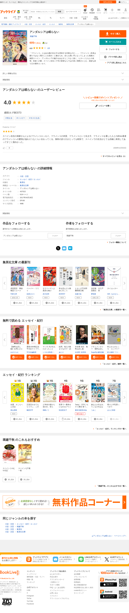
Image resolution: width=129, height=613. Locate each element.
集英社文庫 (24, 185)
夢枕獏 (93, 294)
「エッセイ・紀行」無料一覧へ (114, 364)
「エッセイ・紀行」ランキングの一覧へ (110, 429)
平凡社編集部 (31, 352)
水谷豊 (77, 352)
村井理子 (62, 294)
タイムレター (112, 288)
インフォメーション (57, 590)
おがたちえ (14, 352)
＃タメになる (34, 118)
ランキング (31, 582)
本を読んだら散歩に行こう (65, 289)
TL (51, 18)
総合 (5, 18)
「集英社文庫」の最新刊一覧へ (114, 310)
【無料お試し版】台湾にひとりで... (16, 349)
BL (39, 18)
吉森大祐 (78, 294)
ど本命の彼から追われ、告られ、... (49, 407)
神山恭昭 (13, 410)
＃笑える (8, 118)
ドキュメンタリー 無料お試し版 (97, 349)
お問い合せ (54, 593)
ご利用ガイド (124, 18)
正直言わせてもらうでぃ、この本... (33, 407)
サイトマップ (79, 593)
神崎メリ (46, 410)
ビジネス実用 (84, 18)
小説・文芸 (73, 18)
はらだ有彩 (111, 410)
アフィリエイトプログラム (59, 598)
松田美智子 (85, 352)
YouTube (30, 601)
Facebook (30, 604)
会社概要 (77, 574)
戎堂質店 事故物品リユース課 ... (16, 290)
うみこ (93, 410)
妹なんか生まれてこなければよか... (97, 407)
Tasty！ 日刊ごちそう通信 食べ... (81, 406)
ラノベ (62, 18)
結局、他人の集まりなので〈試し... (65, 349)
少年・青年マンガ (17, 18)
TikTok (29, 598)
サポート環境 (55, 585)
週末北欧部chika (81, 410)
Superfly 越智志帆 (97, 352)
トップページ (31, 574)
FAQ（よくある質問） (58, 588)
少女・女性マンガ (28, 18)
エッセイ (37, 179)
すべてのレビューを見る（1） (114, 156)
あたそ (61, 352)
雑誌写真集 (96, 18)
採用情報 (77, 579)
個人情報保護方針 (80, 585)
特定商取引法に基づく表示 (83, 588)
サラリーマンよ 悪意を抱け (50, 289)
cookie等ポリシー (80, 590)
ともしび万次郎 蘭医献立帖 (82, 289)
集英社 (22, 182)
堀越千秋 (33, 36)
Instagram (30, 596)
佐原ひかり (31, 294)
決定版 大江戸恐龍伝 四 (97, 289)
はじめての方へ (113, 18)
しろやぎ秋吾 (47, 352)
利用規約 (77, 582)
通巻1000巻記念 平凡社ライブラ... (34, 348)
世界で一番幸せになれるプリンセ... (65, 407)
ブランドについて (80, 577)
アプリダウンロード (57, 579)
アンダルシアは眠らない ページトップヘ (109, 536)
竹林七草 (13, 294)
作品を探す (54, 577)
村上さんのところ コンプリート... (113, 349)
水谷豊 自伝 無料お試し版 (81, 348)
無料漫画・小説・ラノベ (35, 577)
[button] (17, 302)
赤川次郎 (46, 294)
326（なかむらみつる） (115, 294)
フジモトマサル (120, 352)
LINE (28, 590)
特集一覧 (30, 579)
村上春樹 (110, 352)
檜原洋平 (30, 410)
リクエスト (54, 596)
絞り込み (25, 11)
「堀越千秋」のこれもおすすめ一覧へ (111, 486)
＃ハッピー (20, 118)
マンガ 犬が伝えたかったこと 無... (49, 349)
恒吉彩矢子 (63, 410)
